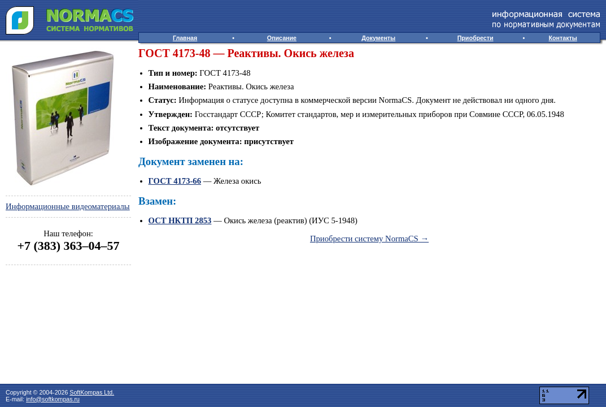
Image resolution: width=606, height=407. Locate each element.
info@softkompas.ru (53, 399)
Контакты (563, 37)
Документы (378, 37)
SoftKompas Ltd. (91, 392)
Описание (282, 37)
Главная (185, 37)
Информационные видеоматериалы (68, 206)
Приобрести (475, 37)
